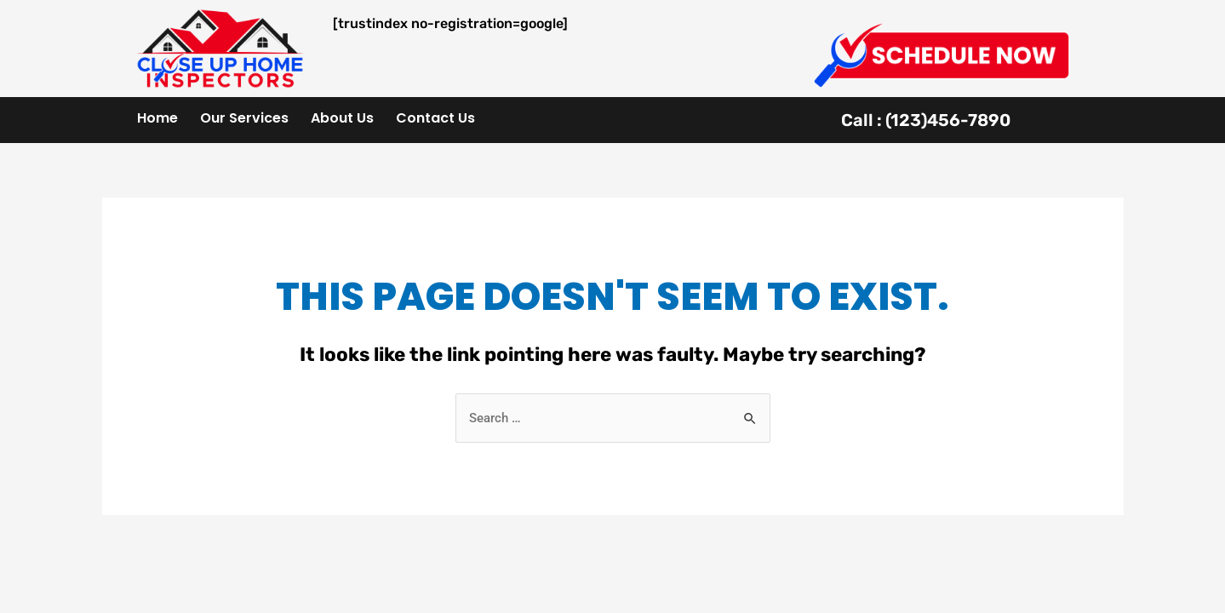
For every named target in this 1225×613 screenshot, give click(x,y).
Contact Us (435, 118)
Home (157, 118)
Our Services (244, 118)
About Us (342, 118)
